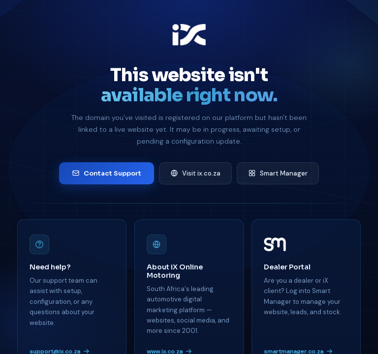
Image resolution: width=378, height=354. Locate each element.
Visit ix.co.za (195, 173)
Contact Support (106, 173)
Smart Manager (278, 173)
